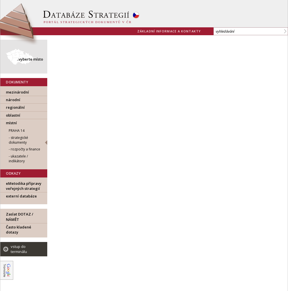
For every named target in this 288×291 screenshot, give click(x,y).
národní (13, 99)
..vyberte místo (30, 59)
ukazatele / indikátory (18, 158)
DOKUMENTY (17, 82)
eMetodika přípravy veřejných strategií (23, 186)
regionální (15, 107)
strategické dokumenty (18, 140)
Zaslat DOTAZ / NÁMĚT (19, 217)
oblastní (13, 115)
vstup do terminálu (19, 249)
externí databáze (21, 196)
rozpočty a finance (25, 149)
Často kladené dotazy (18, 230)
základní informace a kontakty (169, 31)
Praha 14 (16, 130)
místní (11, 122)
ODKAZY (13, 173)
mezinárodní (17, 92)
